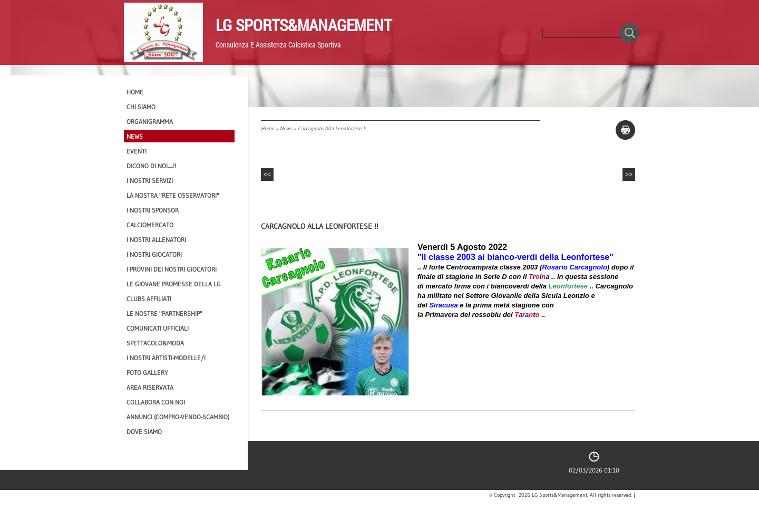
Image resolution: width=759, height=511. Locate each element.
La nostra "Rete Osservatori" (172, 195)
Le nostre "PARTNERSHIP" (164, 313)
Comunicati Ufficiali (157, 328)
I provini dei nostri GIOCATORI (171, 269)
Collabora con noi (155, 402)
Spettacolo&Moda (155, 343)
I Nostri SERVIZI (149, 181)
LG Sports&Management (304, 24)
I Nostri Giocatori (154, 254)
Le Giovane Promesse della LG (173, 284)
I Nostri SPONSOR (152, 210)
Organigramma (149, 122)
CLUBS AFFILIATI (148, 299)
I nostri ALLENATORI (156, 240)
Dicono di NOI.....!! (151, 166)
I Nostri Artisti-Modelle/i (166, 358)
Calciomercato (149, 225)
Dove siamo (144, 432)
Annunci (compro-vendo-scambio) (177, 417)
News (286, 128)
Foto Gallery (147, 373)
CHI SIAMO (140, 107)
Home (267, 128)
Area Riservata (149, 387)
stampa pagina (625, 130)
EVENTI (136, 151)
